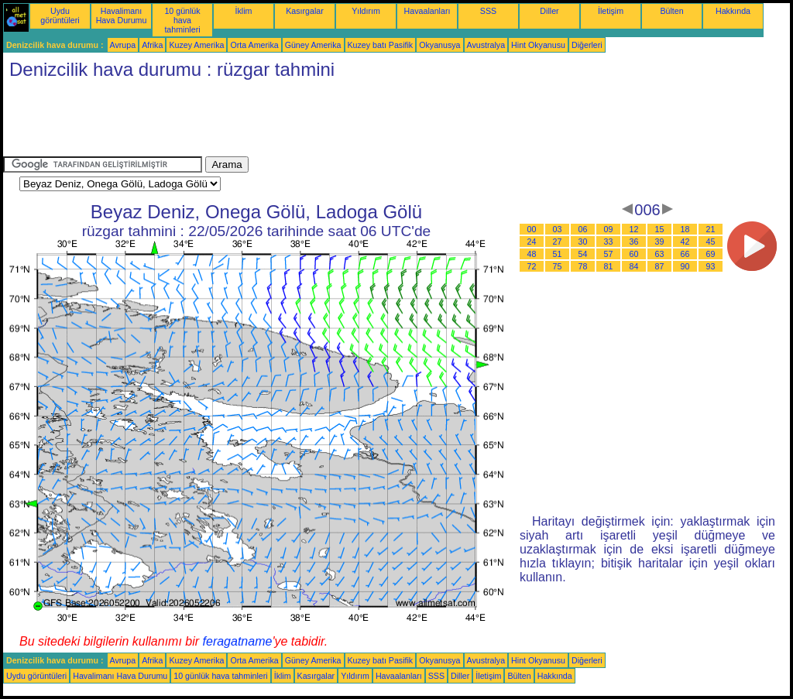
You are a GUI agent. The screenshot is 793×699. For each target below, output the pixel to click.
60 (634, 254)
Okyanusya (439, 45)
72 (532, 266)
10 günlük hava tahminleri (182, 20)
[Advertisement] (285, 121)
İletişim (610, 10)
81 (608, 266)
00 (532, 229)
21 (711, 229)
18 (685, 229)
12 (634, 229)
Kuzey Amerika (196, 45)
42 (685, 241)
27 (557, 241)
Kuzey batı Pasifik (381, 45)
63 (659, 254)
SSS (488, 10)
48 (532, 254)
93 (711, 266)
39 (659, 241)
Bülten (671, 10)
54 (583, 254)
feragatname (238, 641)
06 (583, 229)
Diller (549, 10)
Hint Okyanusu (538, 45)
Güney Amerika (313, 45)
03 (557, 229)
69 (711, 254)
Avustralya (486, 45)
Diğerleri (587, 45)
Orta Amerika (254, 45)
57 (608, 254)
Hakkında (733, 10)
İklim (243, 10)
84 (634, 266)
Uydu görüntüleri (59, 15)
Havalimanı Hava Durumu (121, 15)
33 (608, 241)
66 (685, 254)
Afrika (152, 45)
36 (634, 241)
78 (583, 266)
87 (659, 266)
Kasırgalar (305, 10)
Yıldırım (366, 10)
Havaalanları (427, 10)
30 (583, 241)
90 (685, 266)
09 (608, 229)
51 (557, 254)
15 (659, 229)
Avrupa (123, 45)
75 (557, 266)
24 (532, 241)
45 (711, 241)
